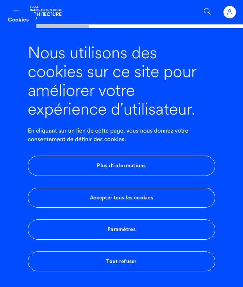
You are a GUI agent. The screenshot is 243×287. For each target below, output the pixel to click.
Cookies (18, 20)
